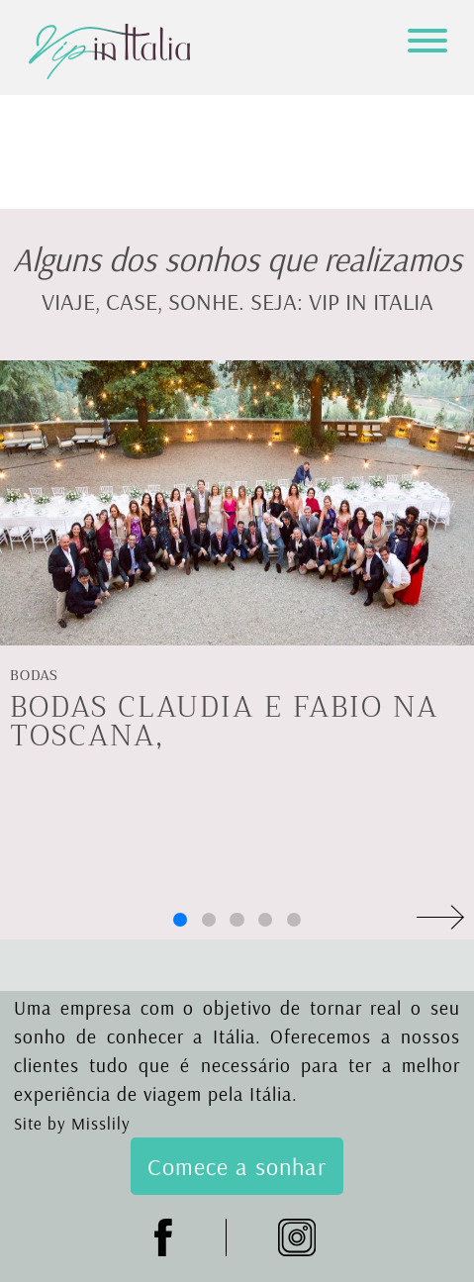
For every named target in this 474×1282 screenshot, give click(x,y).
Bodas (34, 675)
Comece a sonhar (237, 1166)
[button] (180, 920)
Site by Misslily (72, 1123)
